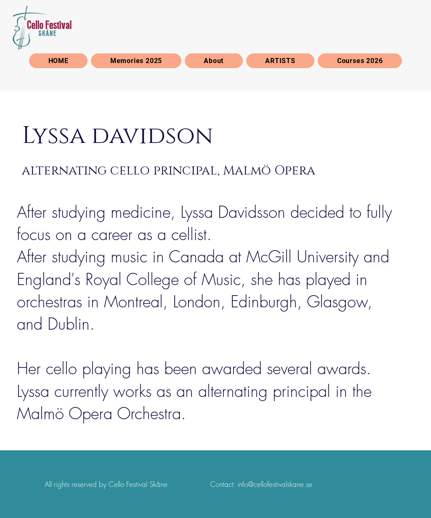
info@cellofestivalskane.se (274, 484)
